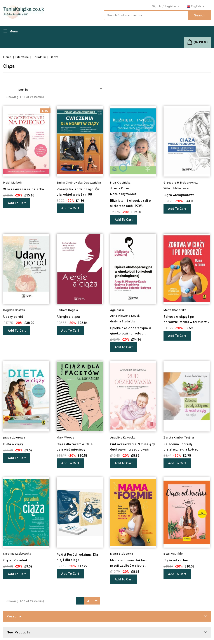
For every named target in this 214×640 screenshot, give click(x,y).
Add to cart (17, 203)
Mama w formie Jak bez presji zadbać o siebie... (129, 563)
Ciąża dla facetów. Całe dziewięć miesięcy (74, 446)
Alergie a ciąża (68, 316)
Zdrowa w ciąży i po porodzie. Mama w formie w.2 (186, 319)
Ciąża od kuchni (176, 560)
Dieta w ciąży (13, 444)
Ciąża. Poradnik (15, 560)
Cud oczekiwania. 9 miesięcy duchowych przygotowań (132, 446)
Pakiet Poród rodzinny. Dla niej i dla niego (77, 557)
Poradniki (15, 616)
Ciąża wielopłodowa (179, 195)
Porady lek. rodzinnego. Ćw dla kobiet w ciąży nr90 (78, 191)
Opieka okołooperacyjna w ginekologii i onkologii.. (130, 330)
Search (199, 15)
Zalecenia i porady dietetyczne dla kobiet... (182, 446)
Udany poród (13, 316)
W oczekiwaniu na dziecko (23, 189)
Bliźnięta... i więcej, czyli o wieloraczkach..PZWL (130, 203)
